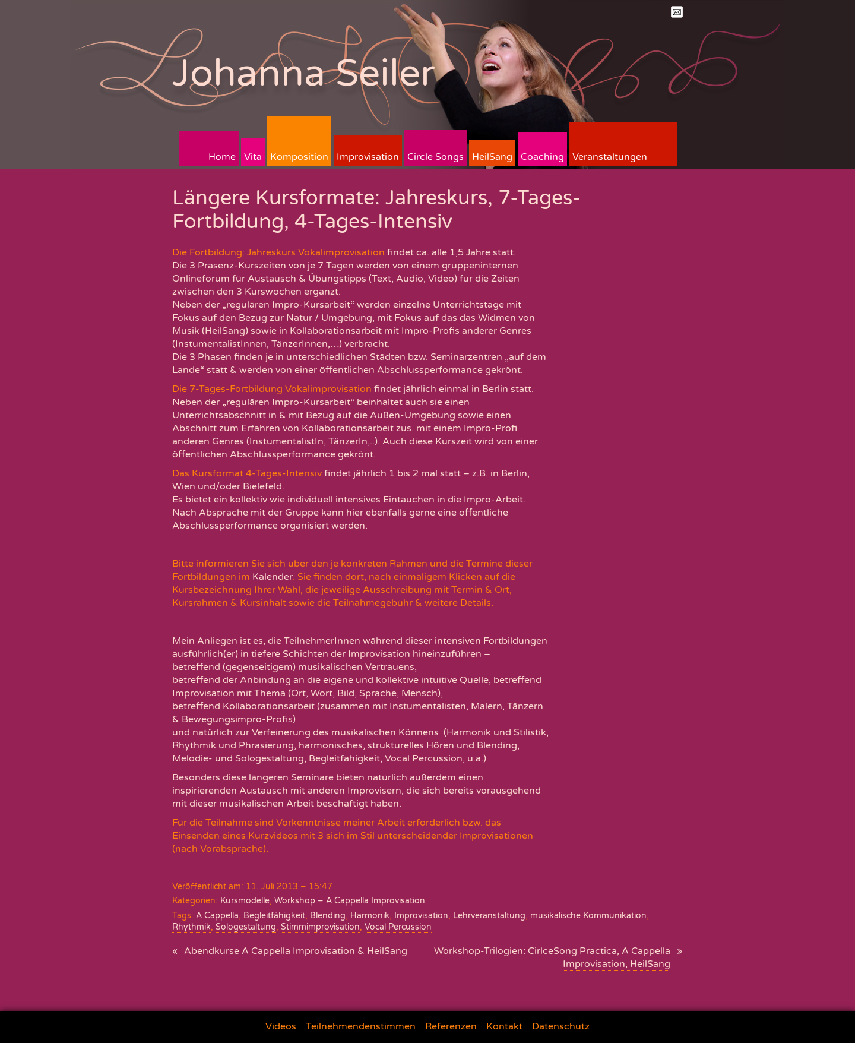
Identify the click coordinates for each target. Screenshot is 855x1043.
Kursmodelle (245, 901)
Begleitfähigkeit (274, 916)
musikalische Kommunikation (588, 916)
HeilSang (492, 157)
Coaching (542, 157)
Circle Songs (435, 157)
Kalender (272, 577)
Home (222, 157)
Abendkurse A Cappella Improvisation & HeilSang (295, 951)
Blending (328, 916)
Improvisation (368, 157)
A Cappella (217, 916)
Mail (677, 12)
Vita (253, 157)
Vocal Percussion (398, 927)
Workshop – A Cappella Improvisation (349, 901)
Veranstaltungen (609, 157)
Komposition (299, 157)
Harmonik (370, 916)
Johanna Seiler (303, 73)
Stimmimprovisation (320, 927)
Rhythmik (191, 927)
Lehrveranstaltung (489, 916)
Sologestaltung (246, 927)
